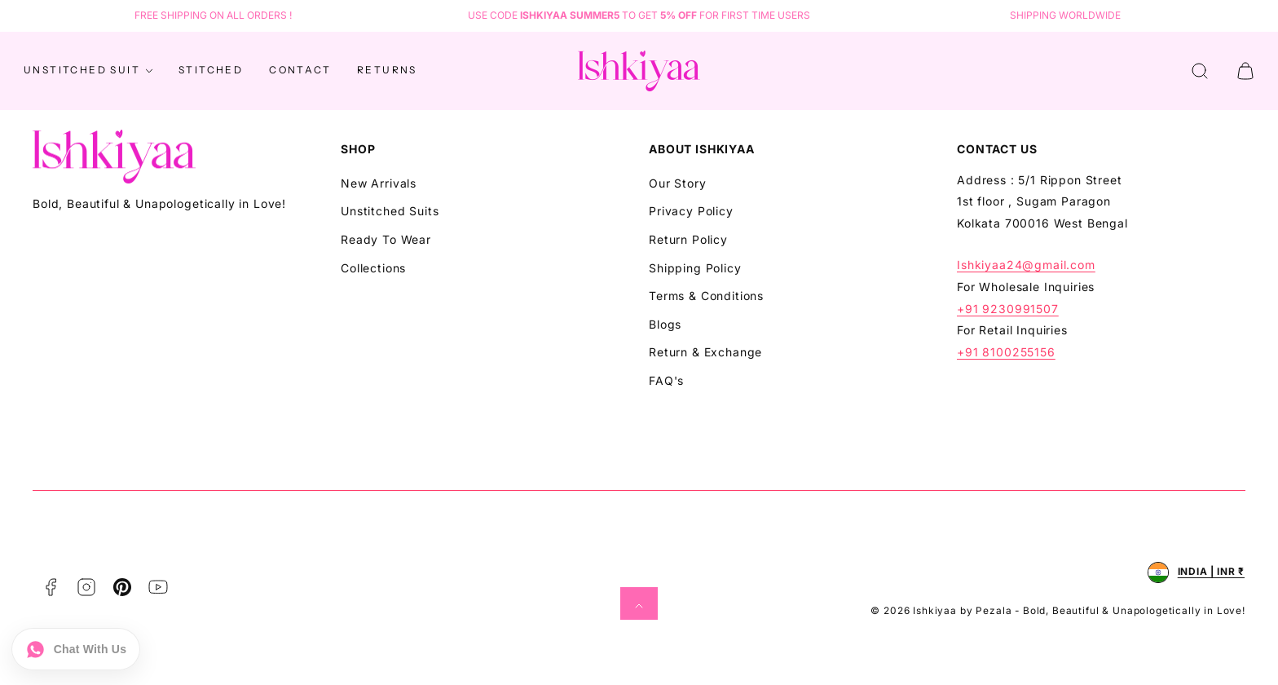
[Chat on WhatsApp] (75, 648)
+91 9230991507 (1008, 309)
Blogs (665, 324)
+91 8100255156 (1006, 352)
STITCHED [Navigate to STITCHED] (210, 70)
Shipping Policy (695, 268)
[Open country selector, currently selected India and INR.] (1196, 572)
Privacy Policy (691, 211)
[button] (1199, 71)
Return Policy (688, 239)
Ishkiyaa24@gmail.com (1026, 265)
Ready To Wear (386, 239)
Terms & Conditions (706, 296)
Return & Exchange (705, 352)
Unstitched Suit (90, 71)
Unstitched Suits (389, 211)
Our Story (678, 183)
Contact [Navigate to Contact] (300, 70)
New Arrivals (378, 183)
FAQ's (666, 380)
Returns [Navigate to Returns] (387, 70)
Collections (373, 268)
